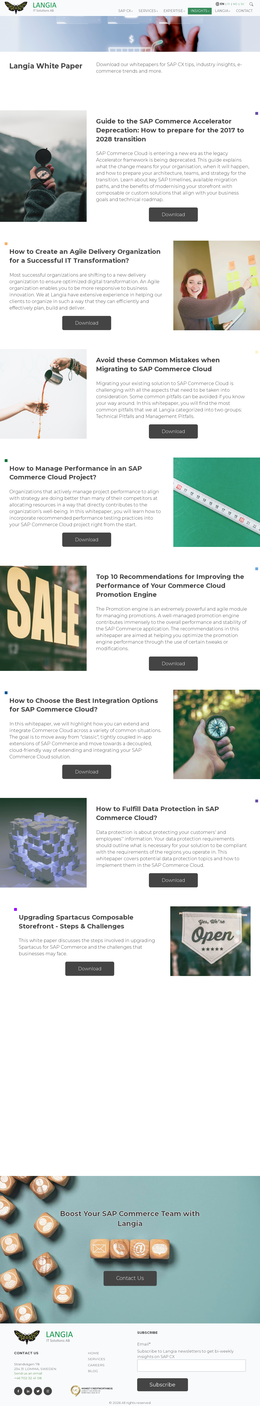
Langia (221, 11)
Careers (96, 1365)
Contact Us (130, 1278)
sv (242, 4)
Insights (199, 11)
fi (228, 4)
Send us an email (28, 1373)
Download (173, 214)
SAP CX (124, 11)
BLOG (93, 1371)
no (235, 4)
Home (93, 1353)
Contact (244, 11)
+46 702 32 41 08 (28, 1378)
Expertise (173, 11)
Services (147, 11)
